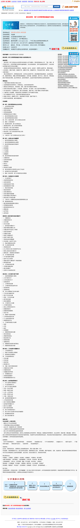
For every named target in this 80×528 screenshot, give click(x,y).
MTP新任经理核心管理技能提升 (65, 69)
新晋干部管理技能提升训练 (64, 71)
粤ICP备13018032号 (22, 526)
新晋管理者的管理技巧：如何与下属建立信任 (67, 87)
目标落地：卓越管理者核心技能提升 (65, 85)
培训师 (19, 1)
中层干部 (31, 10)
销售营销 (62, 10)
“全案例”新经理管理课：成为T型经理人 (66, 74)
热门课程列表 (31, 518)
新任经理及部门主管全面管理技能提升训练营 (67, 77)
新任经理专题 (11, 508)
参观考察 (24, 1)
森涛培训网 (10, 13)
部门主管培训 (27, 508)
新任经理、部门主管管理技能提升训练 (66, 56)
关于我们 (14, 518)
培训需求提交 (64, 518)
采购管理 (40, 10)
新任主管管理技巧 (62, 72)
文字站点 (48, 518)
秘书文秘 (50, 10)
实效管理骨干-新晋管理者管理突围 (65, 64)
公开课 (16, 13)
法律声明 (19, 518)
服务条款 (25, 518)
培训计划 (37, 518)
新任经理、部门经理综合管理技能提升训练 (67, 66)
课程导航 (30, 1)
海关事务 (45, 10)
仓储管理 (71, 10)
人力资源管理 (56, 10)
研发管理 (35, 10)
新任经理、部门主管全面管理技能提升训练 (67, 57)
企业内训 (14, 1)
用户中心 (58, 518)
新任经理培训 (22, 13)
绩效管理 (66, 10)
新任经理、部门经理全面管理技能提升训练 (67, 59)
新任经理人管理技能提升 (63, 62)
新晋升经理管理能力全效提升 (64, 82)
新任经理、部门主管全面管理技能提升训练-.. (67, 61)
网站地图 (43, 518)
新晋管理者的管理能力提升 (64, 84)
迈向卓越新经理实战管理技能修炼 (65, 67)
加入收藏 (53, 518)
